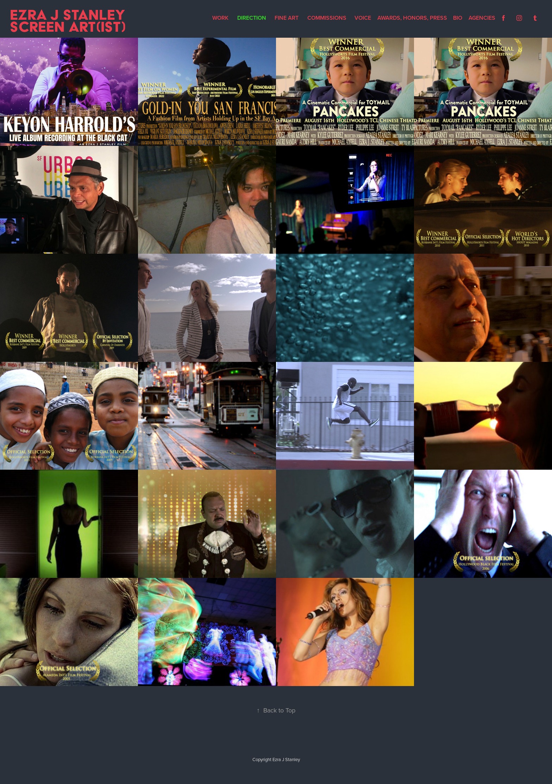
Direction (251, 18)
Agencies (482, 18)
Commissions (326, 18)
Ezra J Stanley (286, 759)
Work (220, 18)
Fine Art (287, 18)
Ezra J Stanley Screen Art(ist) (69, 20)
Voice (363, 18)
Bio (457, 18)
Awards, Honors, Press (412, 18)
